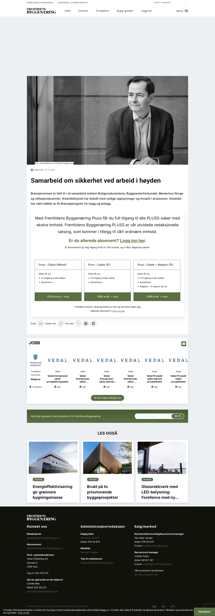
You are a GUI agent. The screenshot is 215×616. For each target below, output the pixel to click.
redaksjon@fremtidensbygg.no (43, 538)
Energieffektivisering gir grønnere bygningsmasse (52, 492)
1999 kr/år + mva (157, 296)
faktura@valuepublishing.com (42, 591)
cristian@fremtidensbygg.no (158, 564)
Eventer (83, 10)
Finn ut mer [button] (23, 612)
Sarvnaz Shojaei (89, 552)
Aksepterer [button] (204, 611)
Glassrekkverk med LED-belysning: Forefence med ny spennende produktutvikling (160, 497)
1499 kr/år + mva (107, 296)
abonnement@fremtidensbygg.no (45, 548)
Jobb (67, 10)
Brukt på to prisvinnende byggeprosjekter (102, 492)
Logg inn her (132, 240)
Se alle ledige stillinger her (107, 397)
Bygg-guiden (125, 10)
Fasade (38, 479)
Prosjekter (102, 10)
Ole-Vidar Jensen (90, 538)
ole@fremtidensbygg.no (155, 545)
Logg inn (146, 10)
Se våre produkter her (146, 574)
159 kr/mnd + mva (58, 296)
